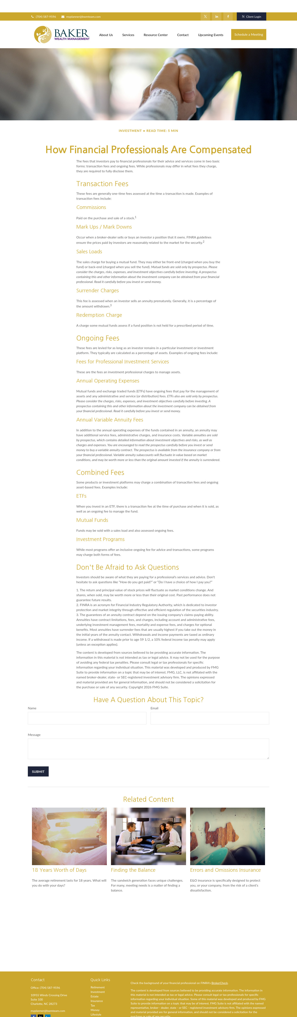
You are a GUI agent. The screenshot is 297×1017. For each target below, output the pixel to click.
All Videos (97, 1011)
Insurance (97, 988)
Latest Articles (99, 1006)
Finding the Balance (133, 857)
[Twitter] (205, 4)
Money (95, 997)
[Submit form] (38, 759)
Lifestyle (96, 1002)
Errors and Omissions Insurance (225, 857)
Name (32, 696)
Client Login (251, 4)
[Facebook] (228, 4)
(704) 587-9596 (43, 4)
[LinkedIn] (216, 4)
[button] (106, 22)
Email (154, 696)
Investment (98, 979)
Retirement (98, 975)
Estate (94, 984)
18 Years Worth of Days (59, 857)
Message (34, 722)
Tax (93, 993)
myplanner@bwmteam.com (81, 4)
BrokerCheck (219, 970)
